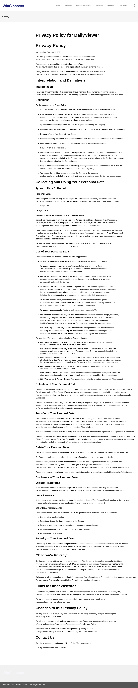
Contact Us (123, 5)
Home (58, 5)
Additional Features (83, 5)
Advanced (99, 5)
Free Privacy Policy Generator (93, 74)
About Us (110, 5)
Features (68, 5)
